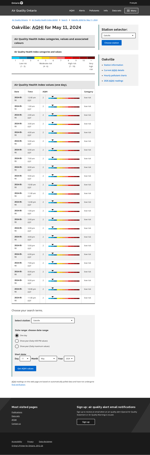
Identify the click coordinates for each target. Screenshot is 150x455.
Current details (114, 70)
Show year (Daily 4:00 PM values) (34, 341)
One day (23, 335)
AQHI (72, 10)
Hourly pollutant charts (115, 75)
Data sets (116, 10)
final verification (18, 384)
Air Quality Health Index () (45, 20)
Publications (17, 412)
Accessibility (17, 441)
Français (133, 3)
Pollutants (94, 10)
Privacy (30, 441)
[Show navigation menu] (131, 10)
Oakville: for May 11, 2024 (84, 20)
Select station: (22, 320)
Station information (113, 65)
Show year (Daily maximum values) (35, 346)
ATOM (14, 420)
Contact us (16, 423)
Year (60, 358)
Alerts (82, 10)
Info (106, 10)
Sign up (85, 422)
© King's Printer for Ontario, (27, 445)
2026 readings (113, 80)
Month (34, 358)
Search (64, 20)
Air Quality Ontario (24, 10)
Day (17, 358)
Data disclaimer (45, 441)
